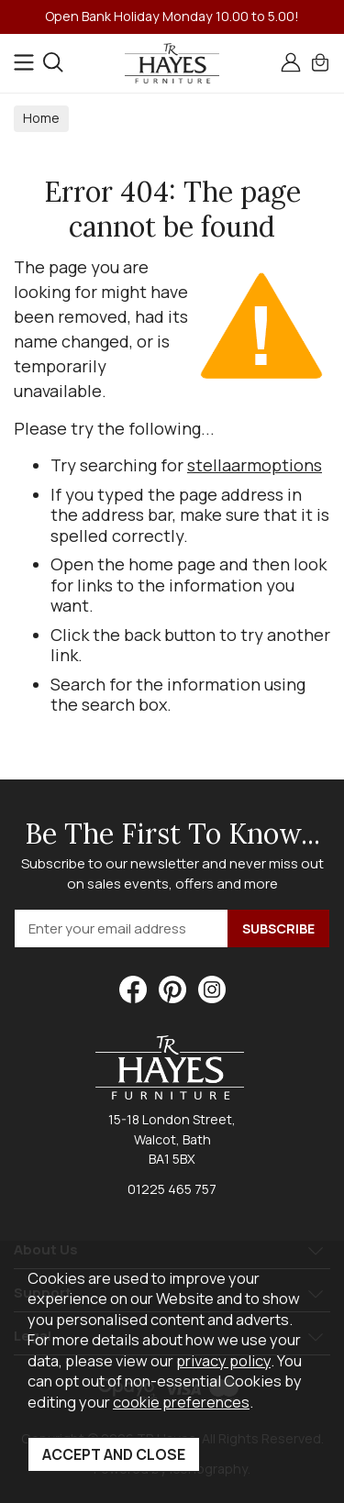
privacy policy (223, 1360)
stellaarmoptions (254, 465)
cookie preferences (181, 1401)
